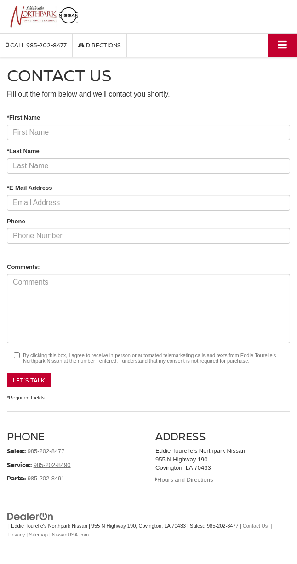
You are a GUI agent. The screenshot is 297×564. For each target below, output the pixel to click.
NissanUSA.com (70, 534)
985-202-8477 (46, 451)
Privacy (16, 534)
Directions (99, 45)
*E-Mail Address (29, 187)
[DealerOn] (30, 516)
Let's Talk (29, 380)
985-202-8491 (46, 478)
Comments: (23, 266)
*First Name (23, 117)
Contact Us (255, 526)
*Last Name (23, 151)
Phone (16, 221)
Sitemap (38, 534)
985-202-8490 (52, 464)
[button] (36, 45)
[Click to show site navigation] (282, 45)
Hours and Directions (184, 479)
